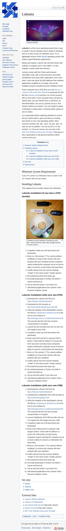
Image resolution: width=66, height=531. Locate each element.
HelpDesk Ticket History (10, 65)
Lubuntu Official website (34, 499)
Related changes (7, 77)
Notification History (8, 67)
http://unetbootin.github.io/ (37, 398)
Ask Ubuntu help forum (33, 505)
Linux (34, 516)
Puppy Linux (29, 490)
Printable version (7, 82)
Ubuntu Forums (30, 508)
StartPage (5, 58)
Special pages (7, 79)
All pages (5, 26)
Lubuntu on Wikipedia (33, 502)
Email (4, 46)
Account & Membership (10, 50)
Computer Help (44, 516)
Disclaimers (46, 528)
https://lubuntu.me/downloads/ (38, 301)
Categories (27, 516)
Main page (5, 24)
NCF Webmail (6, 60)
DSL (3, 41)
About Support (36, 528)
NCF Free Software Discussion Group (36, 132)
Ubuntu (44, 57)
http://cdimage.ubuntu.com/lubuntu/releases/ (44, 318)
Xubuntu (28, 487)
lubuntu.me (33, 95)
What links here (7, 75)
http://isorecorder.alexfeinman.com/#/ (41, 307)
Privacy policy (25, 528)
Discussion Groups (8, 62)
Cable (4, 38)
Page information (8, 87)
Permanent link (7, 84)
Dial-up (4, 43)
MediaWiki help (7, 31)
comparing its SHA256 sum (46, 313)
